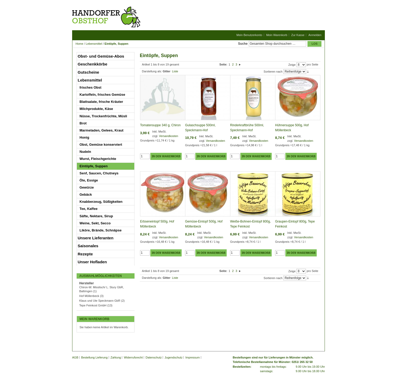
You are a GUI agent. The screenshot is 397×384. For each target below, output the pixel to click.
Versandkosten (168, 136)
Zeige (292, 64)
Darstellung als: (152, 71)
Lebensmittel (94, 43)
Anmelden (314, 35)
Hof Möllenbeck (89, 295)
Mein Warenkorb (276, 35)
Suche (242, 44)
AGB (75, 357)
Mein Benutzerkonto (249, 35)
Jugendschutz (173, 357)
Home (79, 43)
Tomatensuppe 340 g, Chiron (160, 125)
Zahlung (116, 357)
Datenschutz (154, 357)
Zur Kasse (297, 35)
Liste (175, 71)
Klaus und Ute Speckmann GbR (100, 300)
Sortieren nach (273, 71)
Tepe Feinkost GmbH (92, 305)
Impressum (192, 357)
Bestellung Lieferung (94, 357)
